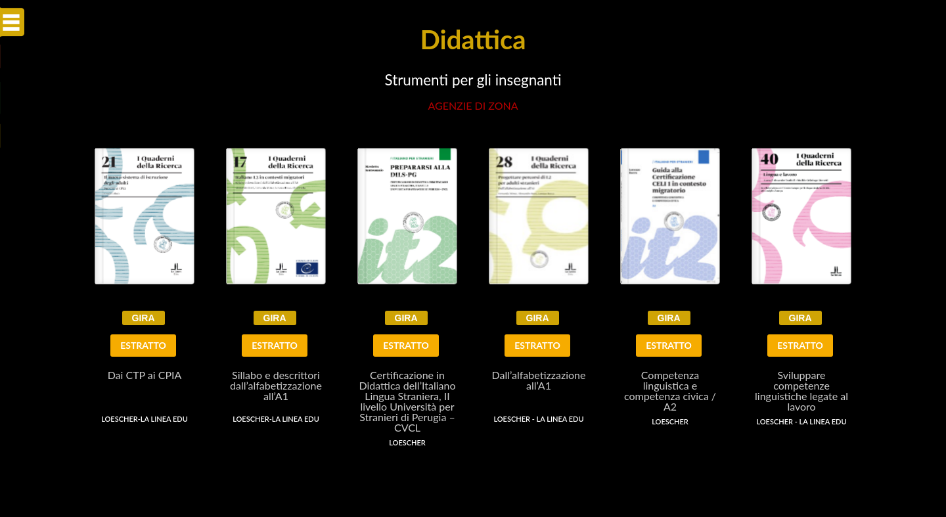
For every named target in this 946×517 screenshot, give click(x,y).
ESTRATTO (143, 345)
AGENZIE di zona (473, 105)
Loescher (407, 442)
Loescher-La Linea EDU (144, 419)
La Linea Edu (560, 419)
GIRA (143, 318)
